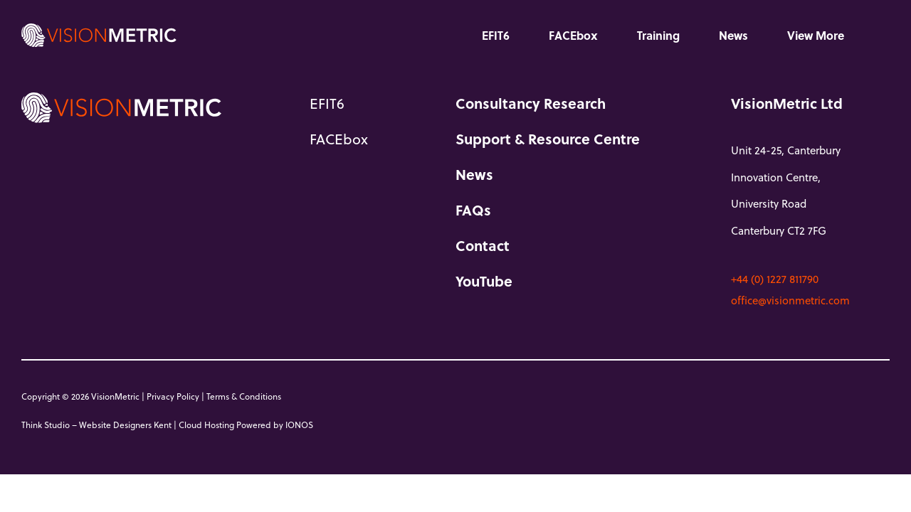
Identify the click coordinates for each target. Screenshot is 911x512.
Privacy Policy (173, 396)
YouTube (484, 281)
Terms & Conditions (243, 396)
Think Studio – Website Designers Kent (96, 424)
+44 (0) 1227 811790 (774, 279)
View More (815, 35)
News (733, 35)
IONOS (299, 424)
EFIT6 (496, 35)
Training (658, 35)
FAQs (473, 209)
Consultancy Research (531, 103)
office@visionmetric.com (790, 300)
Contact (483, 245)
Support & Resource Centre (548, 138)
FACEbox (573, 35)
